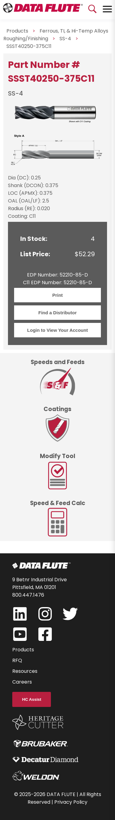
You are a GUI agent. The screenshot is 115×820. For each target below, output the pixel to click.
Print (57, 295)
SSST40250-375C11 (29, 46)
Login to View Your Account (57, 330)
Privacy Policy (70, 802)
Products (23, 649)
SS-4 (65, 38)
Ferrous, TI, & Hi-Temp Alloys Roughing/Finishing (55, 34)
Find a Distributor (57, 312)
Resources (24, 671)
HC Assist (31, 699)
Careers (22, 681)
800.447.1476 (28, 594)
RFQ (17, 660)
